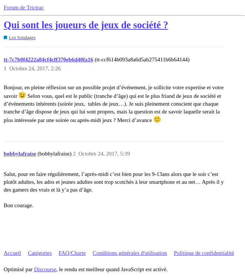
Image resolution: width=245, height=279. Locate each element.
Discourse (45, 269)
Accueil (12, 253)
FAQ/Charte (72, 253)
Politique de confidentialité (204, 253)
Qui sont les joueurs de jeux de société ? (86, 25)
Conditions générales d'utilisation (130, 253)
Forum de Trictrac (24, 7)
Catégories (40, 253)
